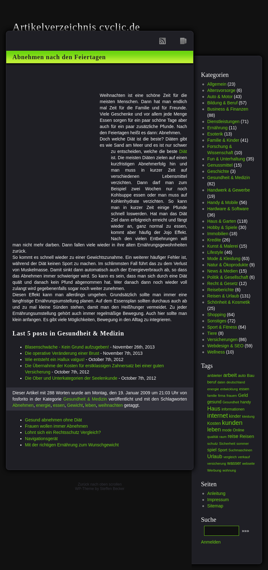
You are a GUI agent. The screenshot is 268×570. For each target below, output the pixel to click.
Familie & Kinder (223, 140)
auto (242, 375)
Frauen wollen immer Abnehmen (56, 426)
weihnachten (110, 405)
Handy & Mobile (222, 202)
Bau (251, 375)
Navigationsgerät (41, 438)
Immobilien (217, 233)
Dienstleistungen (223, 121)
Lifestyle (215, 252)
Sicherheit (227, 443)
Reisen (247, 436)
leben (90, 405)
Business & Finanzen (227, 109)
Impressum (218, 499)
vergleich (230, 457)
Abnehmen (23, 405)
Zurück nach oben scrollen (100, 484)
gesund (214, 401)
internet (217, 415)
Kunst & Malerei (222, 246)
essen (59, 405)
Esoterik (215, 133)
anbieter (214, 375)
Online (238, 430)
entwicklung (229, 389)
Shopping (216, 314)
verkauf (244, 457)
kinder (235, 416)
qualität (212, 437)
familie (212, 395)
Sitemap (215, 505)
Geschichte (218, 171)
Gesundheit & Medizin (85, 399)
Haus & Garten (221, 221)
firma (221, 395)
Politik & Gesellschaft (227, 277)
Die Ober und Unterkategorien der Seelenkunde (71, 378)
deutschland (236, 382)
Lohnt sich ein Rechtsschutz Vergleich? (63, 432)
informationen (233, 409)
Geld (243, 395)
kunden (232, 422)
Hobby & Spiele (222, 227)
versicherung (216, 463)
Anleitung (216, 493)
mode (227, 430)
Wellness (216, 351)
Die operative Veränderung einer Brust (62, 353)
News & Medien (222, 270)
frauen (232, 395)
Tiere (212, 333)
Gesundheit (231, 402)
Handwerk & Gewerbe (228, 190)
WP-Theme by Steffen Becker (100, 489)
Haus (213, 409)
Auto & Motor (220, 96)
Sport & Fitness (222, 327)
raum (223, 437)
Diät (183, 151)
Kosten (214, 423)
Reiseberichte (220, 289)
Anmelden (211, 541)
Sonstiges (216, 320)
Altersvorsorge (221, 90)
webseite (248, 463)
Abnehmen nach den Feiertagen (59, 57)
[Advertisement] (152, 81)
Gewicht (75, 405)
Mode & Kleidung (224, 258)
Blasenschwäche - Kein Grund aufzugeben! (67, 346)
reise (233, 436)
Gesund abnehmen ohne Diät (53, 419)
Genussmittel (220, 165)
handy (245, 402)
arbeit (230, 375)
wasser (234, 463)
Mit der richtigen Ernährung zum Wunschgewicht (72, 444)
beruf (211, 382)
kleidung (248, 416)
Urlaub (214, 456)
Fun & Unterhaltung (226, 158)
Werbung (214, 470)
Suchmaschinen (240, 450)
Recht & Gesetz (222, 283)
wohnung (229, 470)
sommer (243, 443)
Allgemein (216, 84)
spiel (212, 449)
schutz (212, 443)
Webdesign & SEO (225, 345)
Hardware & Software (228, 208)
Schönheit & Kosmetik (228, 302)
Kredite (214, 239)
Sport (222, 450)
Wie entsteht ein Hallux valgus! (54, 359)
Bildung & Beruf (222, 102)
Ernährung (217, 127)
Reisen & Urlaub (223, 295)
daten (221, 382)
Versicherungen (222, 339)
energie (43, 405)
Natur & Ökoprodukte (227, 264)
